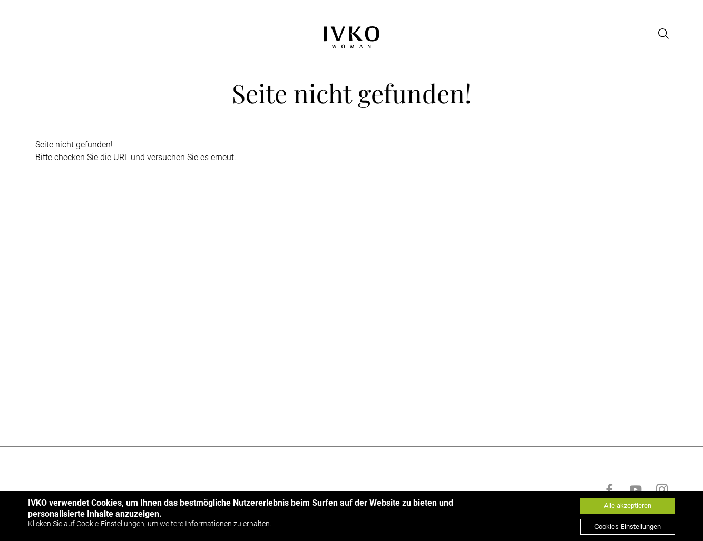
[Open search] (663, 33)
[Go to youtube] (635, 489)
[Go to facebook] (609, 489)
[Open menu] (34, 33)
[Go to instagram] (662, 489)
